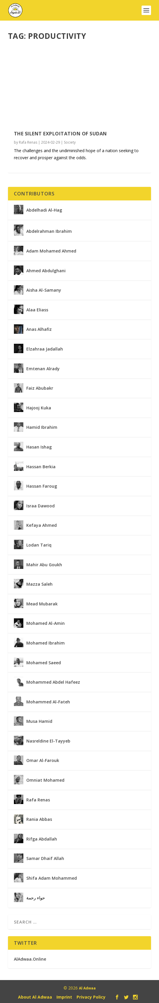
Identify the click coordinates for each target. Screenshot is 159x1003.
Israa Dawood (40, 506)
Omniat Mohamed (45, 780)
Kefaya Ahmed (41, 525)
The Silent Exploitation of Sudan (60, 133)
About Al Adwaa (35, 997)
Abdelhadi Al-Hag (44, 210)
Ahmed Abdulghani (46, 270)
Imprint (64, 997)
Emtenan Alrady (43, 368)
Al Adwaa (87, 988)
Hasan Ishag (39, 447)
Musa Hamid (39, 721)
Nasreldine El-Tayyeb (48, 741)
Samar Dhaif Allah (45, 858)
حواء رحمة (35, 898)
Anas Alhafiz (39, 329)
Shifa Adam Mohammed (51, 878)
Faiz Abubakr (39, 388)
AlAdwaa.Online (30, 959)
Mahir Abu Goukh (44, 564)
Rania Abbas (39, 819)
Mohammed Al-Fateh (48, 702)
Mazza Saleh (39, 584)
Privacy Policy (91, 997)
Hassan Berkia (41, 466)
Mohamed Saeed (43, 662)
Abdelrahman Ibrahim (49, 231)
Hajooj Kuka (38, 408)
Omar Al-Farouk (42, 760)
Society (70, 142)
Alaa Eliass (37, 310)
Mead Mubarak (42, 604)
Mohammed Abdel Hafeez (53, 682)
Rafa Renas (28, 142)
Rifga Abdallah (41, 839)
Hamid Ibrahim (41, 427)
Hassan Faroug (41, 486)
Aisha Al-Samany (43, 290)
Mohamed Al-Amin (45, 623)
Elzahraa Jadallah (44, 349)
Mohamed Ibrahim (45, 643)
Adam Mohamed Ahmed (51, 251)
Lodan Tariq (38, 545)
